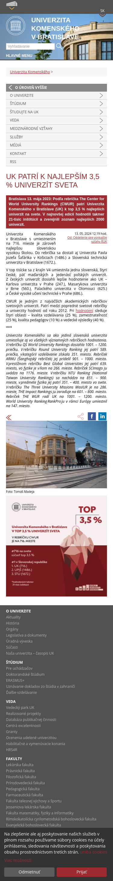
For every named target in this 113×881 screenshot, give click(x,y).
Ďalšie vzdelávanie (21, 692)
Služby (16, 137)
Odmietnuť (29, 872)
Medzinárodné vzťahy (31, 128)
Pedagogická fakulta (22, 788)
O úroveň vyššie (31, 87)
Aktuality (13, 617)
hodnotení (84, 310)
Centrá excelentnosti (23, 725)
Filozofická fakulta (21, 776)
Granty (11, 731)
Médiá (15, 145)
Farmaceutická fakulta (24, 795)
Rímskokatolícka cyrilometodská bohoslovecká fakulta (51, 819)
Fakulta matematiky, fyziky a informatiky (40, 813)
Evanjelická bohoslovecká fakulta (33, 825)
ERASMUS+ (15, 680)
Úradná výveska (19, 641)
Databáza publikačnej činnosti (31, 719)
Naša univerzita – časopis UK (30, 653)
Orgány (12, 629)
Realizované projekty (23, 713)
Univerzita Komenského (30, 71)
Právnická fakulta (20, 770)
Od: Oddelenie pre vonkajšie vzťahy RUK (87, 239)
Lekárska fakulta (19, 764)
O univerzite (21, 95)
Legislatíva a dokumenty (26, 635)
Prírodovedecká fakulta (25, 782)
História (12, 623)
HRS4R (11, 749)
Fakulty (14, 758)
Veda (14, 120)
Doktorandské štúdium (25, 674)
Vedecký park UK (20, 707)
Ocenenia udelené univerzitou (31, 737)
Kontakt (18, 153)
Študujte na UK (24, 112)
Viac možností (17, 860)
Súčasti (12, 647)
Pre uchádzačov (19, 668)
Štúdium (18, 103)
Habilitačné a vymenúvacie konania (35, 743)
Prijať (82, 872)
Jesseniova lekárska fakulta (28, 807)
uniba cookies (93, 852)
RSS (13, 161)
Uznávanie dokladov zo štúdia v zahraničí (40, 686)
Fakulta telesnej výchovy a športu (33, 801)
